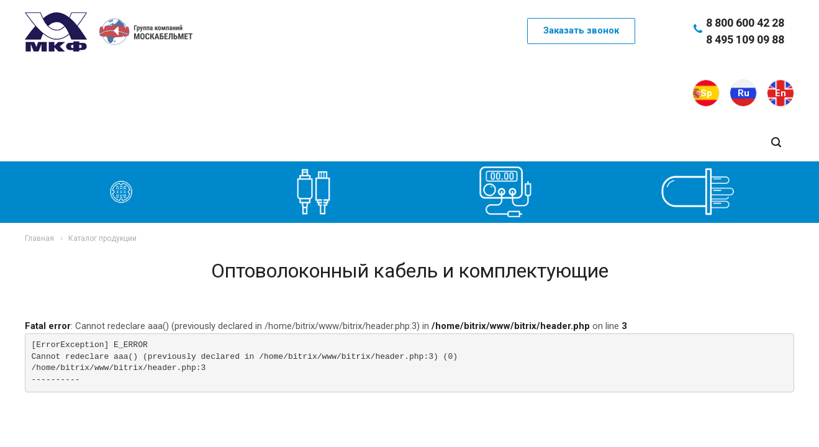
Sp (706, 93)
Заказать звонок (581, 30)
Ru (743, 93)
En (780, 93)
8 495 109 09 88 (745, 39)
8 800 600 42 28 (745, 22)
